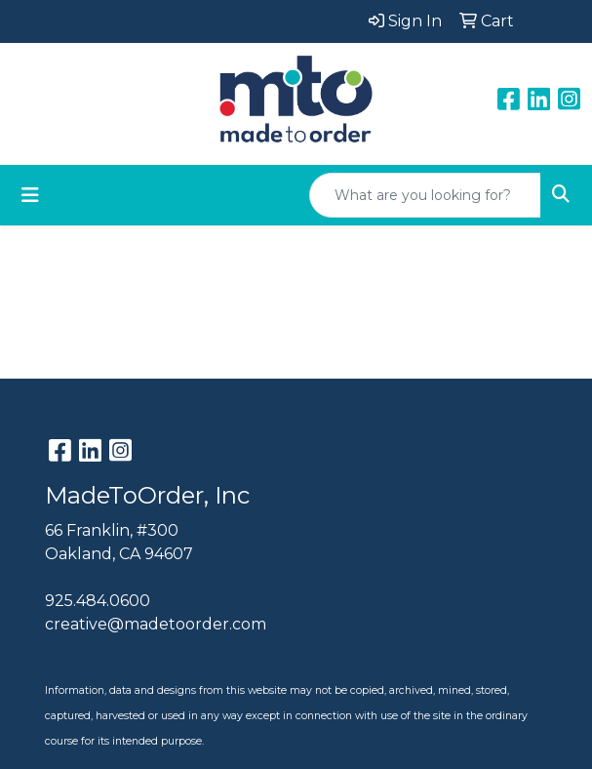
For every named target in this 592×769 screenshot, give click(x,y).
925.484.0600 (97, 600)
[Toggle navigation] (30, 195)
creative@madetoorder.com (155, 624)
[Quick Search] (425, 195)
